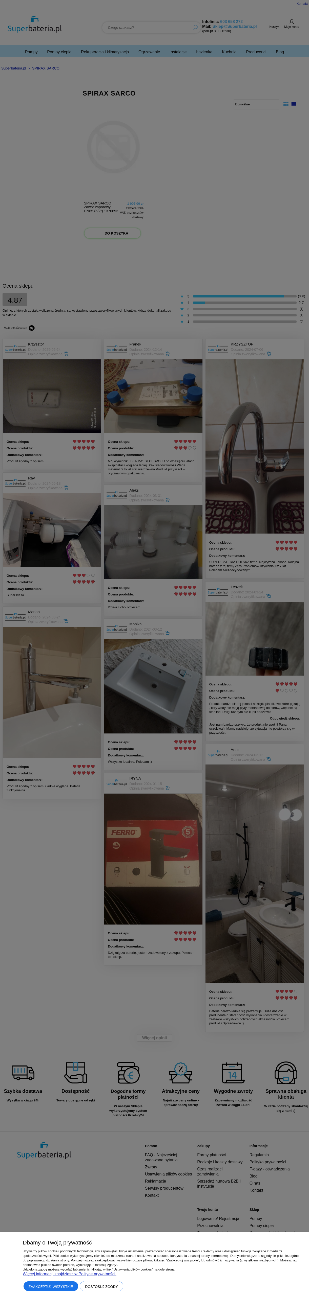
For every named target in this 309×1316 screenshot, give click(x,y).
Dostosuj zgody (101, 1287)
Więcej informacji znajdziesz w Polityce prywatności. (69, 1274)
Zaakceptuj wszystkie (51, 1287)
